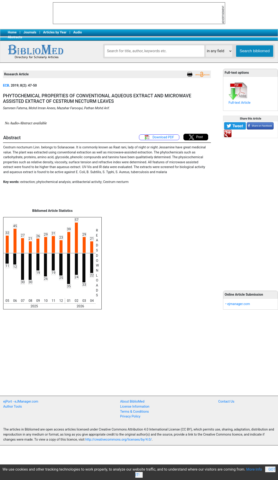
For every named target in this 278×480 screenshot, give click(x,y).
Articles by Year (54, 32)
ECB (6, 85)
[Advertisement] (250, 212)
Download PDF (159, 137)
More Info (254, 469)
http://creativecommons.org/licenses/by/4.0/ (118, 440)
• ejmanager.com (237, 304)
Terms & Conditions (134, 412)
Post (196, 137)
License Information (135, 407)
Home (12, 32)
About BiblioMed (132, 402)
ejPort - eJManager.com (20, 402)
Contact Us (226, 402)
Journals (29, 32)
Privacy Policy (130, 416)
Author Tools (12, 407)
